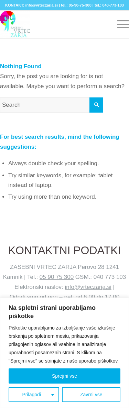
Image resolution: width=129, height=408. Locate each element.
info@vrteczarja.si (88, 287)
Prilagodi (31, 394)
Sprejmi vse (64, 376)
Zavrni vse (91, 394)
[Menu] (119, 24)
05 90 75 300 (57, 277)
